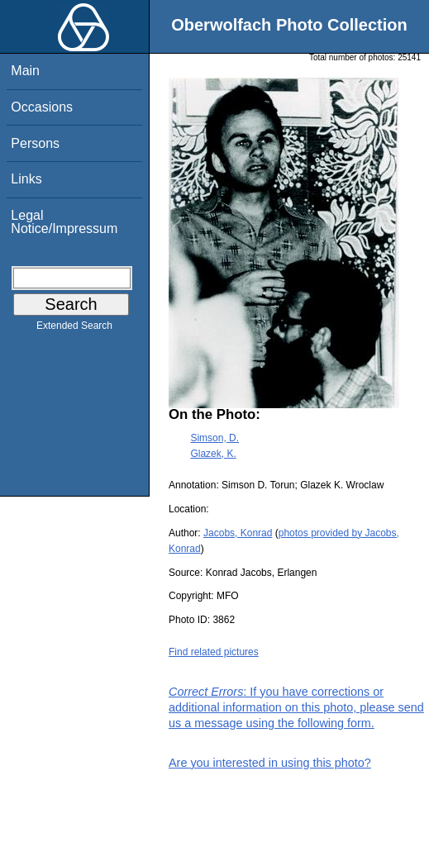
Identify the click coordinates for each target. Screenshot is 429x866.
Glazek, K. (213, 453)
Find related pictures (214, 652)
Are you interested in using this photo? (270, 762)
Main (25, 71)
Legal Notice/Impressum (64, 222)
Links (26, 179)
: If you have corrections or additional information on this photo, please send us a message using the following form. (296, 707)
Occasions (42, 107)
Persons (35, 143)
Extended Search (74, 329)
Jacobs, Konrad (237, 533)
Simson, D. (214, 438)
